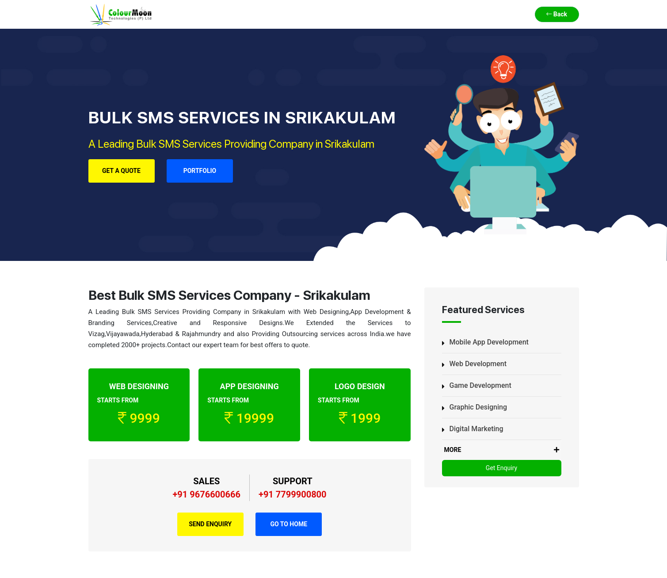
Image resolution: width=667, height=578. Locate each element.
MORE (501, 450)
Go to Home (288, 524)
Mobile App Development (489, 342)
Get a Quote (121, 170)
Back (556, 14)
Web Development (478, 364)
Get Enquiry (501, 467)
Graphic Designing (478, 407)
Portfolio (200, 170)
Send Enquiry (210, 524)
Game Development (480, 385)
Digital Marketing (476, 429)
